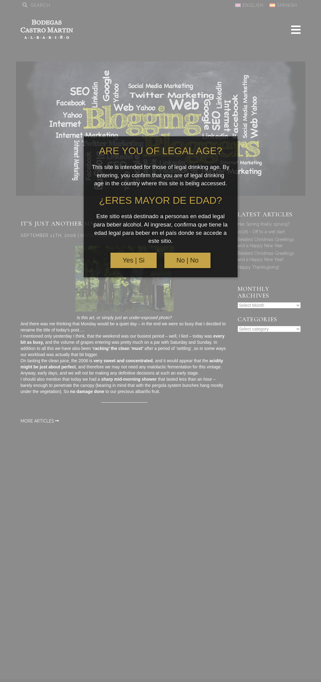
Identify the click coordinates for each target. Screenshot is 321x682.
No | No (187, 260)
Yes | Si (133, 260)
